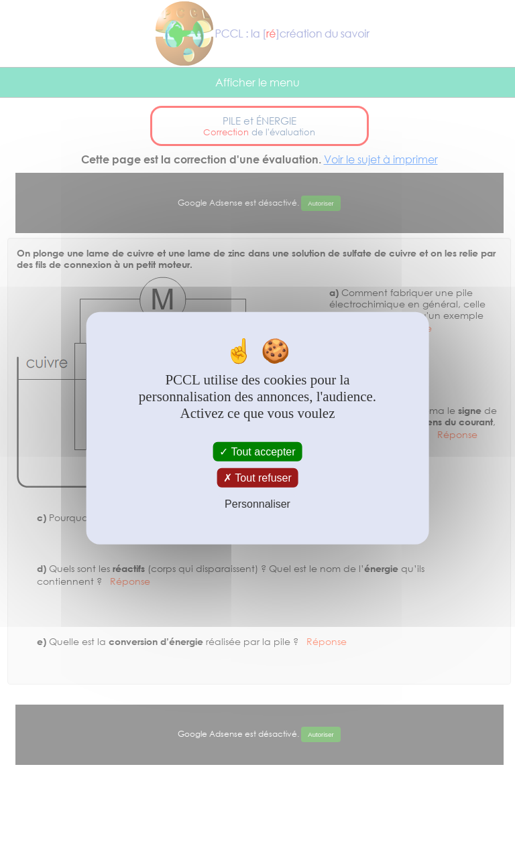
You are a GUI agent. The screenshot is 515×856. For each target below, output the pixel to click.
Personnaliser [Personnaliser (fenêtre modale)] (257, 504)
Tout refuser (257, 478)
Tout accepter (257, 451)
